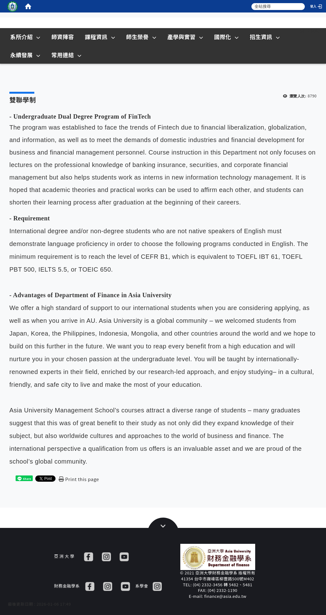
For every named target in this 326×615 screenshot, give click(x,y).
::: (288, 30)
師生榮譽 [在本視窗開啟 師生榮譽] (141, 37)
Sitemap (310, 30)
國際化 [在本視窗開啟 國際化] (226, 37)
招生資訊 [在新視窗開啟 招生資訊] (265, 37)
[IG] (106, 556)
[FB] (88, 556)
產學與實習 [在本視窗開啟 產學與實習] (185, 37)
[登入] (316, 6)
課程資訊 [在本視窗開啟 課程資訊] (100, 37)
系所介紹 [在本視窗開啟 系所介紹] (25, 37)
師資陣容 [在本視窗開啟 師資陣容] (62, 37)
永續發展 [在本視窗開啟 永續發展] (25, 55)
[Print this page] (79, 479)
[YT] (124, 556)
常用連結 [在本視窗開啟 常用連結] (66, 55)
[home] (28, 6)
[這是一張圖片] (12, 6)
